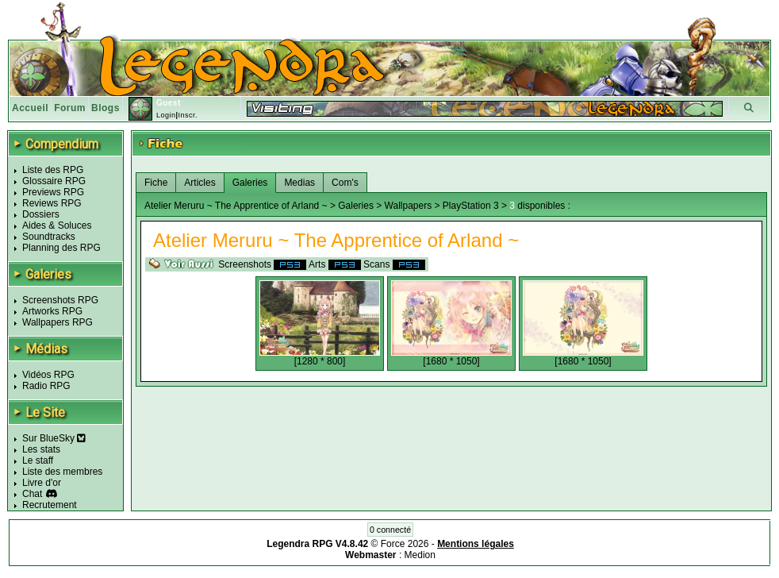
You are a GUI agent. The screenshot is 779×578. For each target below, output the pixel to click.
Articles (199, 182)
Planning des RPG (61, 247)
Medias (299, 182)
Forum (70, 108)
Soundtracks (48, 236)
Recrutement (49, 505)
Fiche (155, 182)
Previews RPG (53, 192)
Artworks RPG (52, 311)
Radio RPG (46, 385)
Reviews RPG (52, 203)
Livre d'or (41, 482)
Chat (32, 493)
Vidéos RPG (48, 374)
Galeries (250, 182)
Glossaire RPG (54, 181)
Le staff (37, 460)
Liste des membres (62, 471)
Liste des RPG (52, 169)
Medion (420, 555)
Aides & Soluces (56, 225)
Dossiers (40, 214)
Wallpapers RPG (57, 322)
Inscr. (188, 115)
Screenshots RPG (60, 300)
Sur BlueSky (54, 438)
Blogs (105, 108)
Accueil (30, 108)
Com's (345, 182)
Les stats (41, 449)
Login (166, 115)
